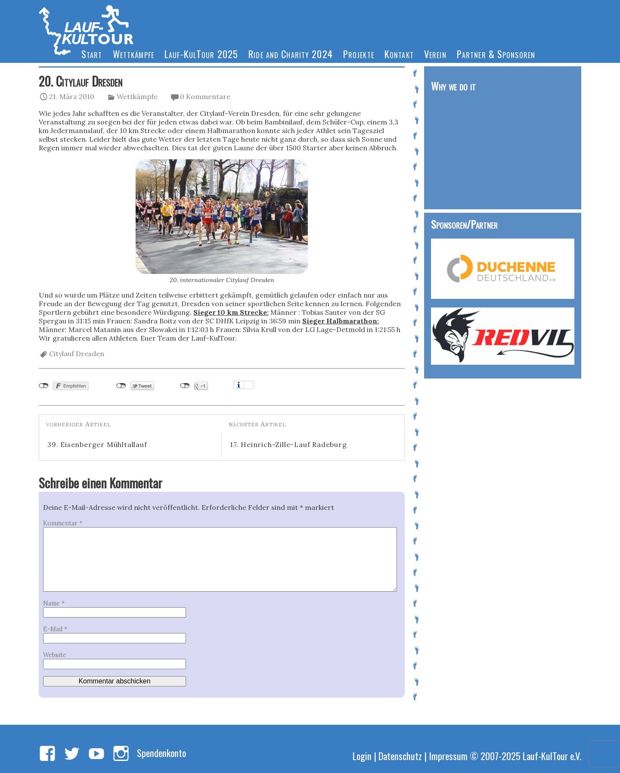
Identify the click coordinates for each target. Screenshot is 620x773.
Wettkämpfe (133, 54)
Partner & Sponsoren (496, 54)
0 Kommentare (205, 96)
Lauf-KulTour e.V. (552, 755)
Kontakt (399, 54)
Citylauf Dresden (76, 353)
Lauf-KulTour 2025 (201, 54)
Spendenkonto (161, 752)
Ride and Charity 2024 (290, 54)
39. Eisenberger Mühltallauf (97, 444)
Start (91, 54)
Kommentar (62, 523)
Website (54, 655)
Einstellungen (249, 385)
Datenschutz (400, 755)
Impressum (448, 755)
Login (362, 755)
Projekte (358, 54)
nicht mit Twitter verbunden (121, 385)
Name (54, 603)
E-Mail (55, 629)
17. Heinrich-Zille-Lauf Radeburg (288, 444)
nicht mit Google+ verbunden (185, 385)
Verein (435, 54)
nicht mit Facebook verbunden (44, 385)
